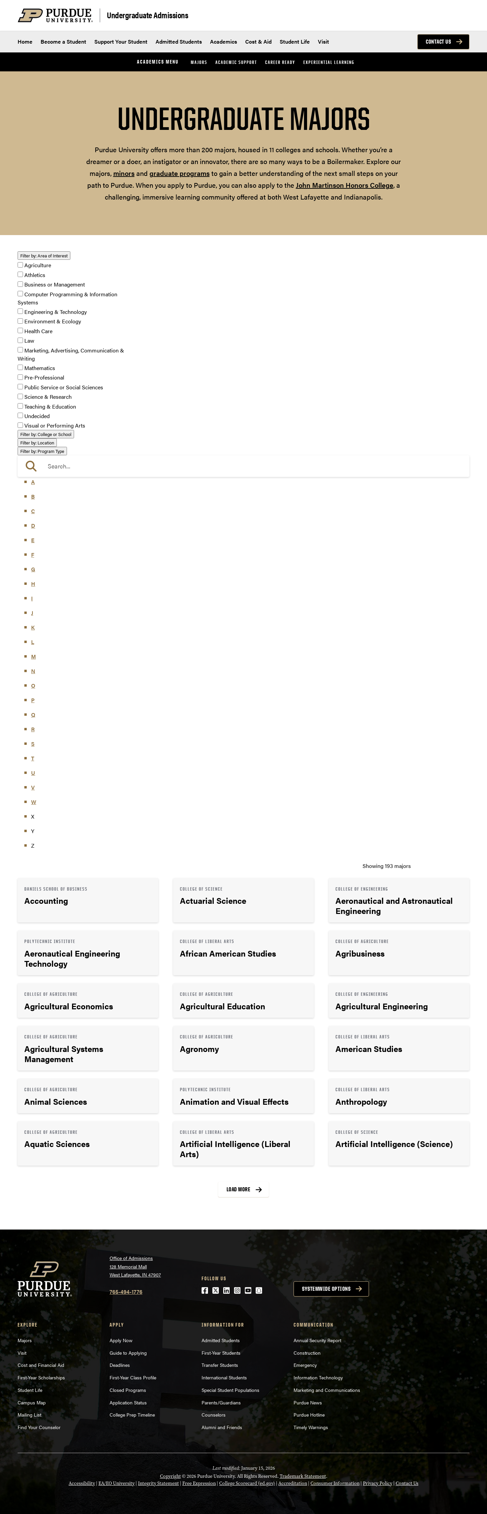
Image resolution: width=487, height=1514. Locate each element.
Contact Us (438, 41)
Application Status (128, 1402)
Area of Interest (44, 255)
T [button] (32, 758)
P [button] (32, 700)
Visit (323, 41)
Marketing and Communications (327, 1389)
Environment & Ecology (52, 321)
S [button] (32, 744)
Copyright (170, 1476)
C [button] (33, 511)
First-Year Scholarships (41, 1377)
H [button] (33, 584)
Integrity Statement (158, 1483)
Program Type (42, 451)
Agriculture (37, 265)
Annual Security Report (317, 1340)
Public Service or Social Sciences (63, 387)
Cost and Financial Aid (41, 1364)
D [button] (33, 525)
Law (29, 341)
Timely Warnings (311, 1427)
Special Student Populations (230, 1389)
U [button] (33, 773)
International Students (224, 1377)
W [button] (33, 802)
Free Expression (199, 1483)
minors (124, 173)
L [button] (32, 642)
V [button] (33, 787)
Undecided (37, 416)
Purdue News (308, 1402)
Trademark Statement (303, 1476)
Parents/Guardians (221, 1402)
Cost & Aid (258, 41)
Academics (223, 41)
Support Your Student (120, 41)
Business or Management (54, 285)
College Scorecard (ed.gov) (247, 1483)
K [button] (33, 627)
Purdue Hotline (309, 1414)
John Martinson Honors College (344, 185)
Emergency (305, 1364)
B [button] (33, 496)
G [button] (33, 569)
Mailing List (29, 1414)
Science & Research (48, 397)
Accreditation (292, 1483)
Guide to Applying (128, 1352)
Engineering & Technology (55, 312)
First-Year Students (221, 1352)
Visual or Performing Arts (54, 426)
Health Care (38, 331)
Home (25, 41)
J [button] (32, 613)
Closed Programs (128, 1389)
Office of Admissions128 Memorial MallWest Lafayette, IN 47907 (135, 1266)
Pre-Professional (44, 378)
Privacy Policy (377, 1483)
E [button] (32, 540)
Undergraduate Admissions (147, 15)
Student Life (295, 41)
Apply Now (121, 1340)
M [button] (33, 656)
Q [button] (33, 714)
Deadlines (120, 1364)
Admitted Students (179, 41)
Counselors (214, 1414)
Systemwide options (326, 1288)
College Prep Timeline (132, 1414)
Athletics (34, 275)
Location (37, 442)
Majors (199, 62)
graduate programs (179, 173)
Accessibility (82, 1483)
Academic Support (236, 62)
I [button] (32, 598)
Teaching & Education (50, 406)
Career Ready (280, 62)
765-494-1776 (126, 1291)
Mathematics (39, 368)
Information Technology (318, 1377)
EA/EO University (116, 1483)
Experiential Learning (328, 62)
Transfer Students (220, 1364)
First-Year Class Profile (133, 1377)
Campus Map (32, 1402)
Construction (307, 1352)
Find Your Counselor (39, 1427)
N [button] (33, 671)
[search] (243, 466)
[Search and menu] (461, 15)
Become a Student (63, 41)
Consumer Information (335, 1483)
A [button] (33, 482)
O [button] (33, 685)
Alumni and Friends (222, 1427)
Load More (239, 1189)
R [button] (32, 729)
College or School (45, 434)
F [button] (32, 554)
